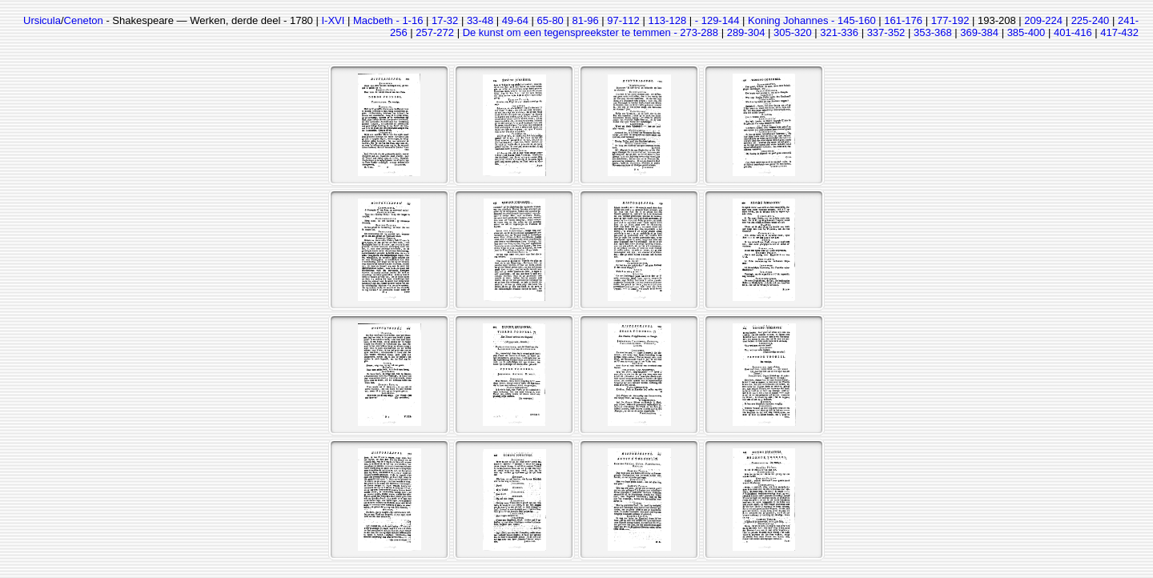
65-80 (550, 20)
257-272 (435, 32)
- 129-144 (717, 20)
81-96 (585, 20)
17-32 (445, 20)
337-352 (886, 32)
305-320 (792, 32)
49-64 (515, 20)
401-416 (1073, 32)
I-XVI (332, 20)
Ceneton (83, 20)
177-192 (950, 20)
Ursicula (42, 20)
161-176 (903, 20)
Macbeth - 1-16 (388, 20)
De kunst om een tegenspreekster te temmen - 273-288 (590, 32)
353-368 (933, 32)
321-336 (839, 32)
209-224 (1043, 20)
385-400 (1026, 32)
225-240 (1090, 20)
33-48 (480, 20)
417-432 (1119, 32)
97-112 (623, 20)
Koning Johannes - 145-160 (812, 20)
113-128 (667, 20)
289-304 (746, 32)
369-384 (979, 32)
